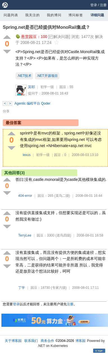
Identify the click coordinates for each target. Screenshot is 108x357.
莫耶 (31, 87)
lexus (27, 155)
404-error (25, 196)
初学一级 (47, 87)
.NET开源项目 (47, 76)
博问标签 (75, 15)
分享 (6, 111)
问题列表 (11, 15)
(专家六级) (59, 288)
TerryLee (24, 235)
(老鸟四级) (63, 235)
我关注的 (32, 15)
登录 (93, 5)
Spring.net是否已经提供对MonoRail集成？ (46, 27)
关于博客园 (13, 341)
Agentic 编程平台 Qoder (32, 103)
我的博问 (54, 15)
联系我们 (31, 341)
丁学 (21, 288)
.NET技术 (24, 76)
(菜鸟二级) (62, 196)
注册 (103, 5)
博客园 (80, 341)
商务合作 (47, 341)
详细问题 (97, 15)
